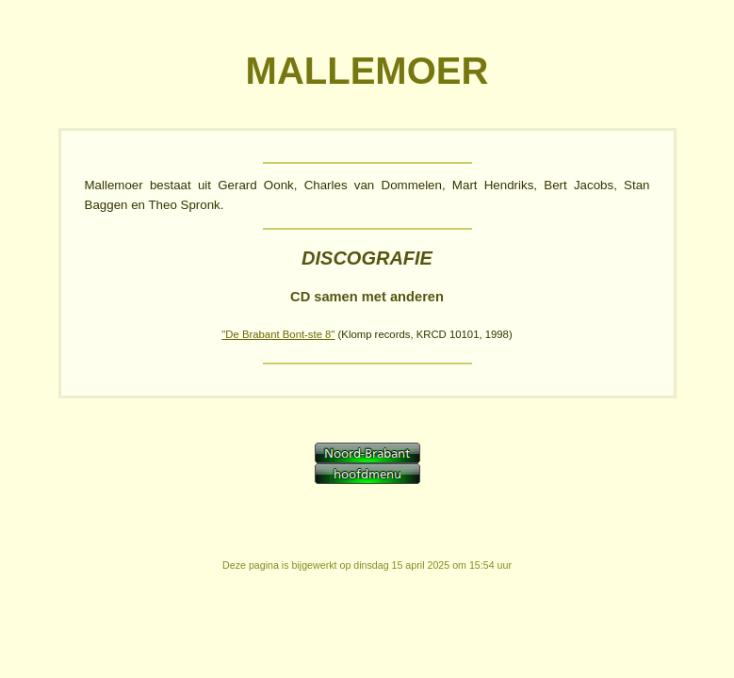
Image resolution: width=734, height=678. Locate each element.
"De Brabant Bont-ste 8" (277, 334)
